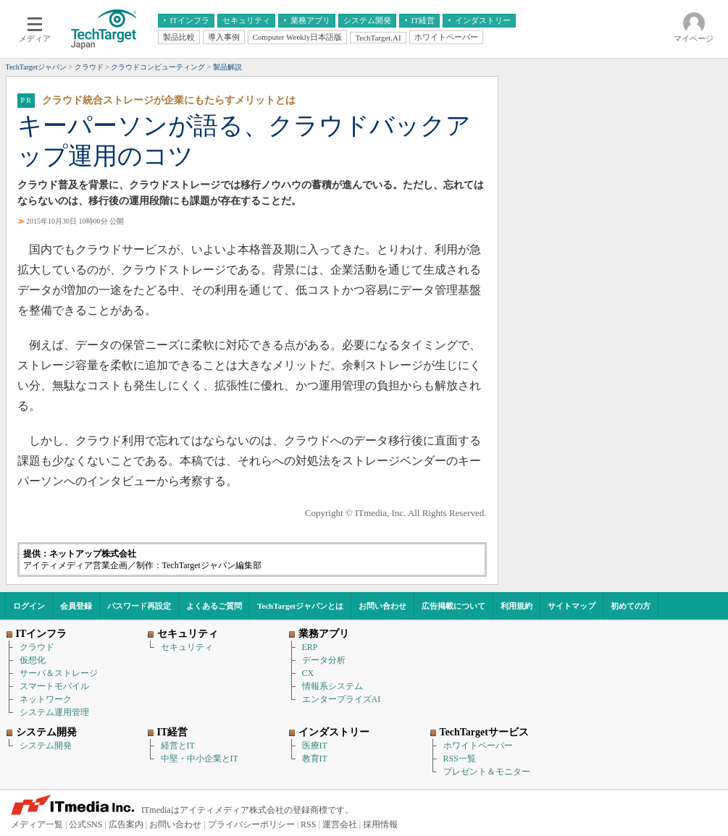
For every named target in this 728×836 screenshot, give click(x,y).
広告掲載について (453, 605)
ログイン (29, 605)
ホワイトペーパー (478, 745)
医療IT (314, 745)
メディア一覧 (37, 824)
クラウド (37, 647)
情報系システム (332, 686)
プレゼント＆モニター (486, 772)
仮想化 (33, 660)
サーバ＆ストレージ (59, 673)
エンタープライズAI (341, 699)
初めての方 (630, 605)
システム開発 (46, 745)
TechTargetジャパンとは (300, 605)
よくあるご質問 (214, 605)
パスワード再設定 (139, 605)
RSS (308, 824)
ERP (310, 647)
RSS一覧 (459, 758)
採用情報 (380, 824)
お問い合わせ (382, 605)
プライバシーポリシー (251, 824)
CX (308, 673)
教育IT (314, 758)
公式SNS (85, 824)
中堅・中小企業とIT (199, 758)
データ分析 (324, 660)
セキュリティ (187, 647)
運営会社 (339, 824)
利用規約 (516, 605)
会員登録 (76, 605)
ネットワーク (46, 699)
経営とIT (178, 745)
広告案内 (126, 824)
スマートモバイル (54, 686)
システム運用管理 (54, 712)
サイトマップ (571, 605)
